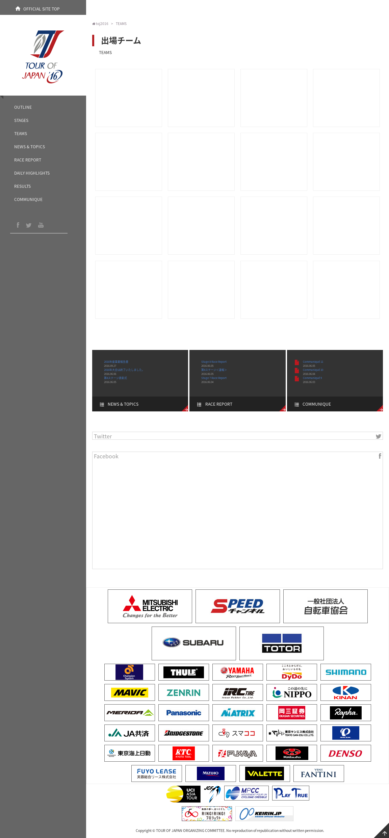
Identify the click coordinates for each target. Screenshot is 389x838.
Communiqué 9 (312, 378)
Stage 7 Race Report (214, 378)
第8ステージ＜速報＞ (214, 370)
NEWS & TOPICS (29, 147)
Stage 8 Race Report (214, 362)
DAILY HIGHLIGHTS (32, 173)
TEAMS (20, 133)
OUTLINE (23, 107)
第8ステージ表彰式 (115, 378)
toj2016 (100, 23)
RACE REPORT (27, 160)
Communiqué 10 (313, 370)
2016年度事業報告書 (116, 362)
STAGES (21, 120)
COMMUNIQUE (28, 199)
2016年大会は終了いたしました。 (124, 370)
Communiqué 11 (313, 362)
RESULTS (22, 186)
